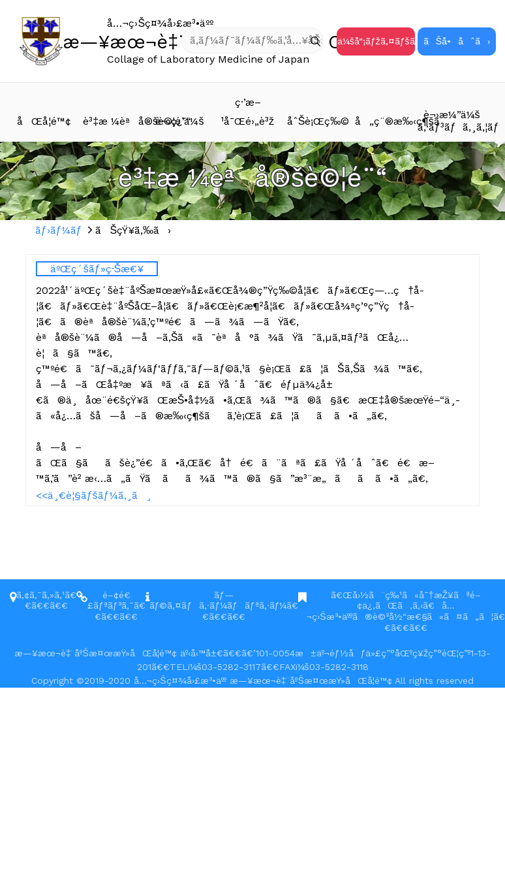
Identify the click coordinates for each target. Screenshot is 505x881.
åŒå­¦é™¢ (44, 121)
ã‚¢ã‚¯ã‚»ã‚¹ (40, 595)
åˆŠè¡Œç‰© (318, 121)
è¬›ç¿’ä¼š (179, 121)
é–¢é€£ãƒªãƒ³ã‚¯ (110, 600)
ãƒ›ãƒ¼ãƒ (60, 230)
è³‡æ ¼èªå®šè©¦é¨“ (114, 121)
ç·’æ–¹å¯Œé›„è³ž (247, 111)
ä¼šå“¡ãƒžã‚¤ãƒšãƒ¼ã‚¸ (376, 41)
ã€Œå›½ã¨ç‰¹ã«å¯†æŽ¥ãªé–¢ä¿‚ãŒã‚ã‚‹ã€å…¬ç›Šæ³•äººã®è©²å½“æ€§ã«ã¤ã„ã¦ (400, 606)
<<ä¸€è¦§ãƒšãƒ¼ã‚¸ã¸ (93, 495)
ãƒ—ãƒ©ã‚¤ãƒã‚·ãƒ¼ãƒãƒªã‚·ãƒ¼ (218, 600)
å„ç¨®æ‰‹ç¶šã (386, 121)
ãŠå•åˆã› (456, 41)
